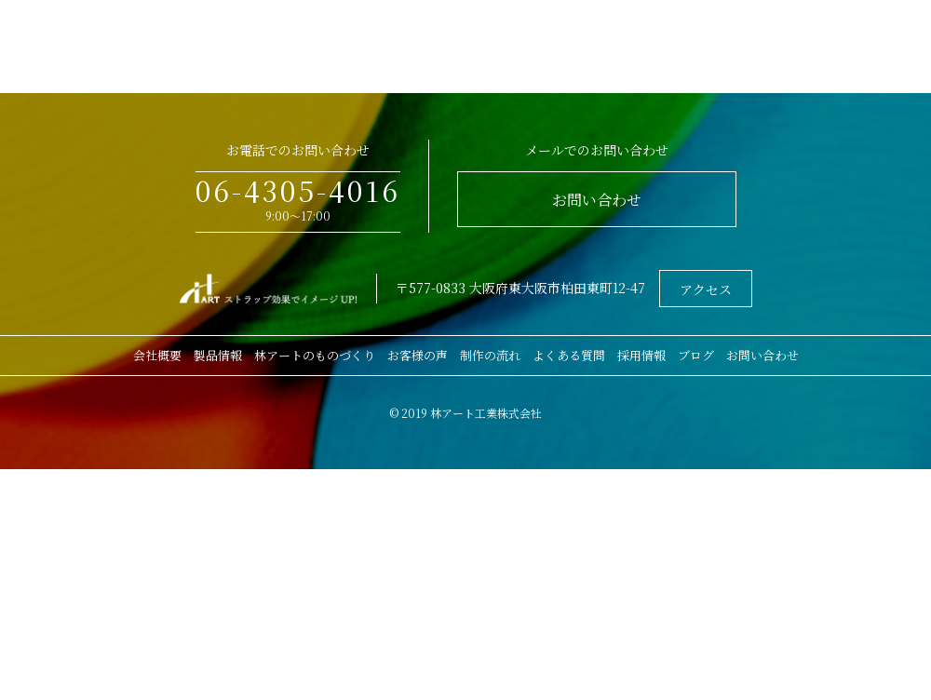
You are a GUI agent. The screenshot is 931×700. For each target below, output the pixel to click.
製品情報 (218, 355)
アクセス (706, 289)
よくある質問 (569, 355)
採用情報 (641, 355)
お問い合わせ (596, 199)
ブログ (696, 355)
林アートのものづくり (314, 355)
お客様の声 (417, 355)
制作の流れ (490, 355)
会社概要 (157, 355)
